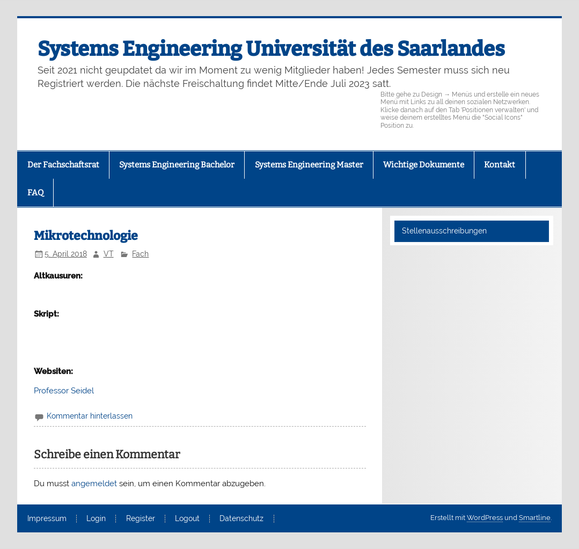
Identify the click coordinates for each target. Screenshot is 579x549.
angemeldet (94, 483)
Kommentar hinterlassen (90, 416)
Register (140, 519)
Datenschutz (241, 519)
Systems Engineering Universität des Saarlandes (271, 48)
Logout (187, 519)
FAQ (35, 192)
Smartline (535, 518)
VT (109, 254)
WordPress (485, 518)
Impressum (47, 519)
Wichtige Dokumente (423, 165)
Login (96, 519)
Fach (140, 254)
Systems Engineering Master (309, 165)
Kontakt (499, 165)
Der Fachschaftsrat (63, 165)
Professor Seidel (64, 391)
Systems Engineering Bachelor (176, 165)
